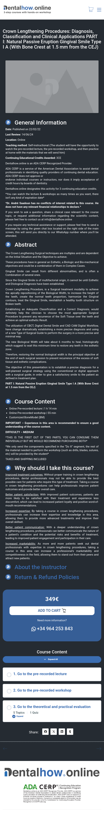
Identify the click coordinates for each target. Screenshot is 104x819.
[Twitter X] (53, 731)
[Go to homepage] (27, 10)
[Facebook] (45, 731)
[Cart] (90, 10)
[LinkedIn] (62, 731)
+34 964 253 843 (52, 628)
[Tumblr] (70, 731)
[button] (99, 9)
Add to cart (52, 611)
